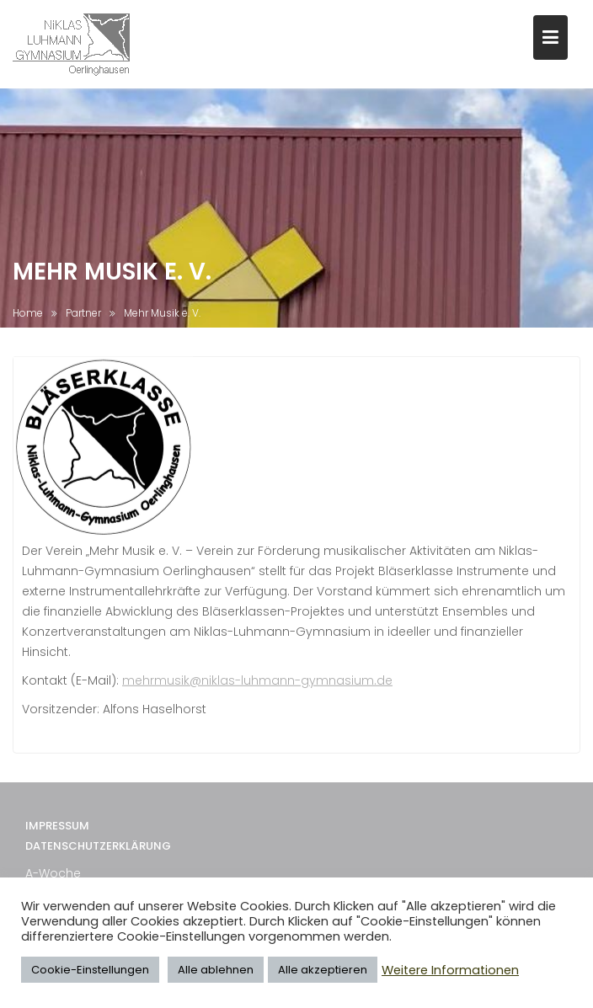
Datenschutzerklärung (98, 871)
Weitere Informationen (450, 970)
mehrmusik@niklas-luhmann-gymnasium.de (257, 692)
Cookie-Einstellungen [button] (90, 970)
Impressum (57, 850)
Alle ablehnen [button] (216, 970)
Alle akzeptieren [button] (322, 970)
